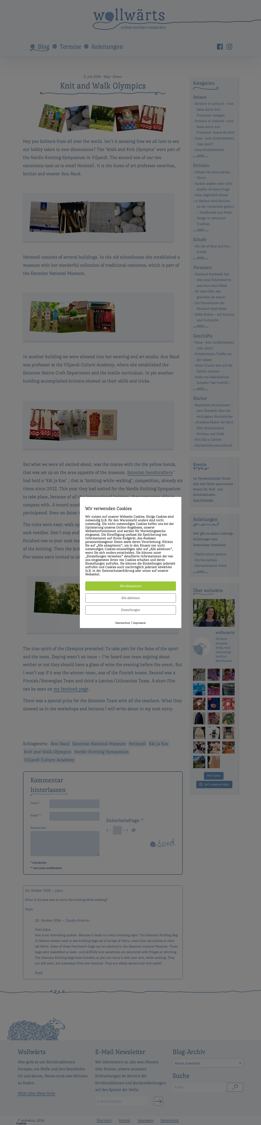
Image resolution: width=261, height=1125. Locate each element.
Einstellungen (130, 610)
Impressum (139, 622)
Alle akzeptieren (130, 586)
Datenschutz (122, 622)
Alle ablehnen (130, 598)
